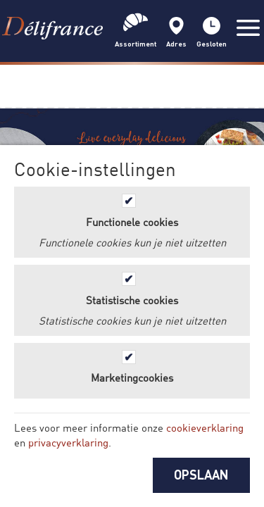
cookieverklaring (205, 427)
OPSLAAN (201, 474)
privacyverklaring (68, 442)
